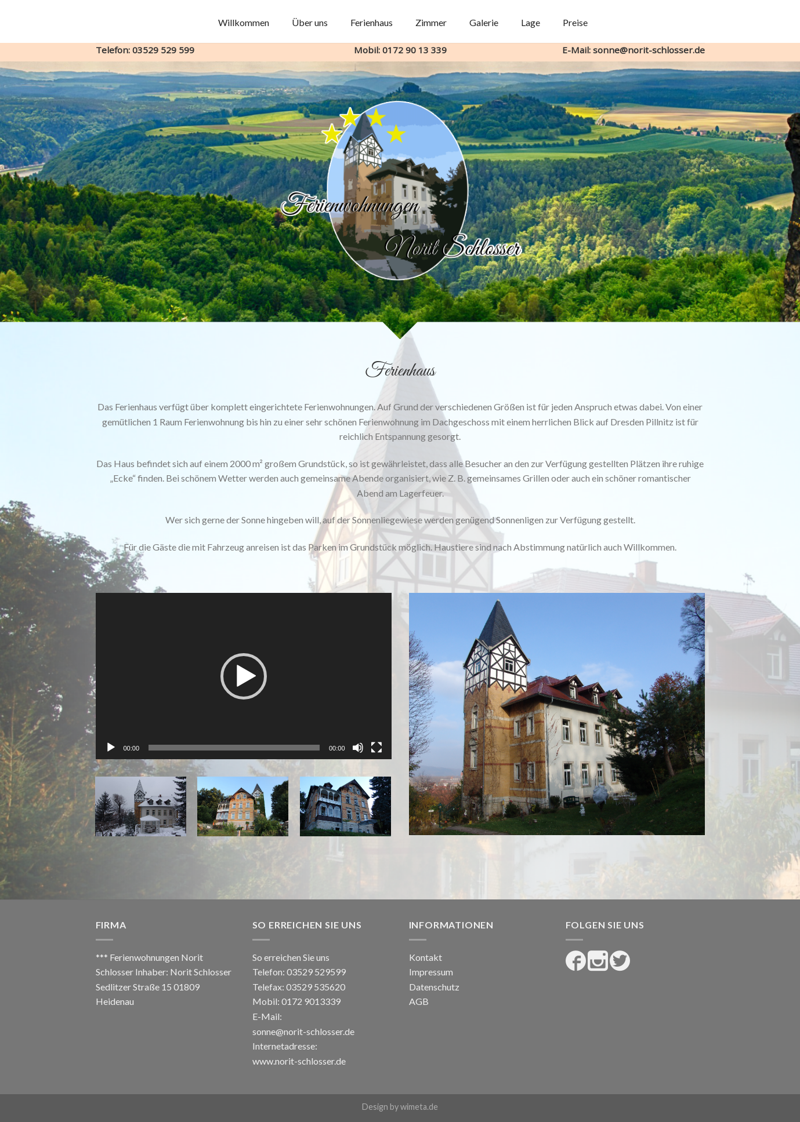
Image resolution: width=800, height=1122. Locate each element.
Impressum (431, 971)
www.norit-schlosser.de (299, 1060)
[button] (243, 676)
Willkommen (243, 22)
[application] (244, 676)
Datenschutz (434, 986)
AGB (419, 1001)
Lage (530, 22)
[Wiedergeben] (111, 747)
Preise (575, 22)
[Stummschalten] (358, 747)
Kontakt (425, 957)
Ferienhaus (371, 22)
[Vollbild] (376, 747)
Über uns (310, 22)
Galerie (483, 22)
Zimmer (431, 22)
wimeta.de (419, 1107)
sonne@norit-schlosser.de (303, 1031)
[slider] (234, 748)
